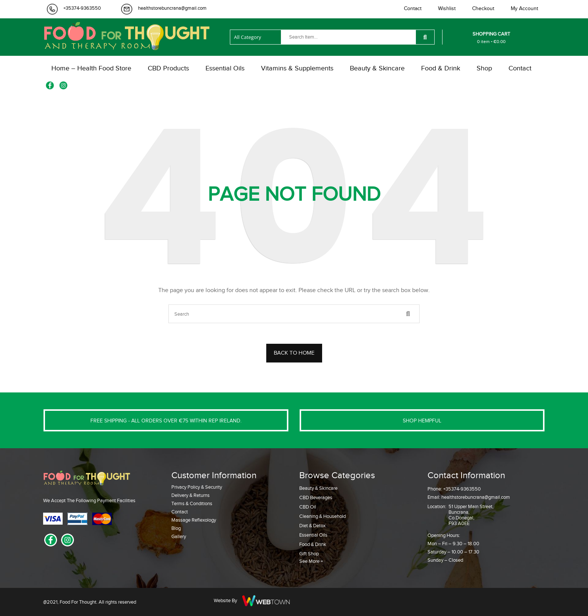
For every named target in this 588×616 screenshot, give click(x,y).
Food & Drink (312, 544)
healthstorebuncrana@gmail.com (172, 8)
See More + (311, 561)
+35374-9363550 (82, 8)
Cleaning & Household (322, 516)
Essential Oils (313, 535)
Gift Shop (309, 553)
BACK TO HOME (294, 353)
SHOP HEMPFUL (422, 421)
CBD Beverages (315, 497)
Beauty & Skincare (318, 488)
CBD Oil (307, 507)
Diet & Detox (312, 525)
